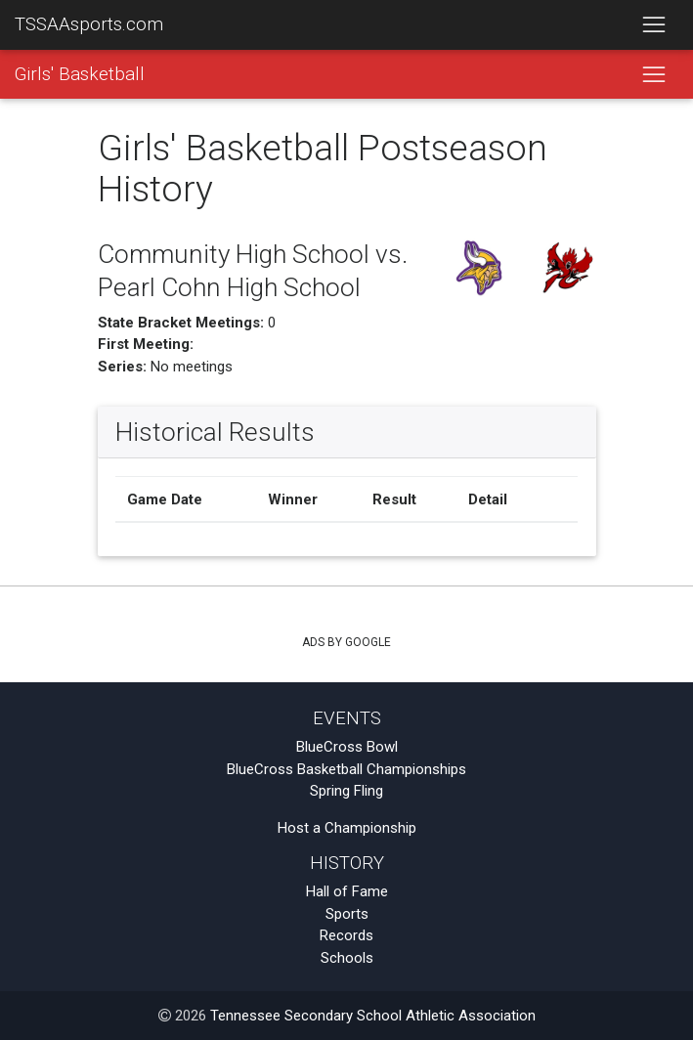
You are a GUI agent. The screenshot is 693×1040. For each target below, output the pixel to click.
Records (346, 935)
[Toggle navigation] (653, 25)
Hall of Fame (347, 891)
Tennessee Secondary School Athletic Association (373, 1015)
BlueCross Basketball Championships (346, 769)
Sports (346, 914)
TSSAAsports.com (89, 24)
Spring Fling (346, 791)
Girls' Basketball (80, 74)
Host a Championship (347, 828)
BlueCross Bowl (347, 747)
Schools (347, 958)
